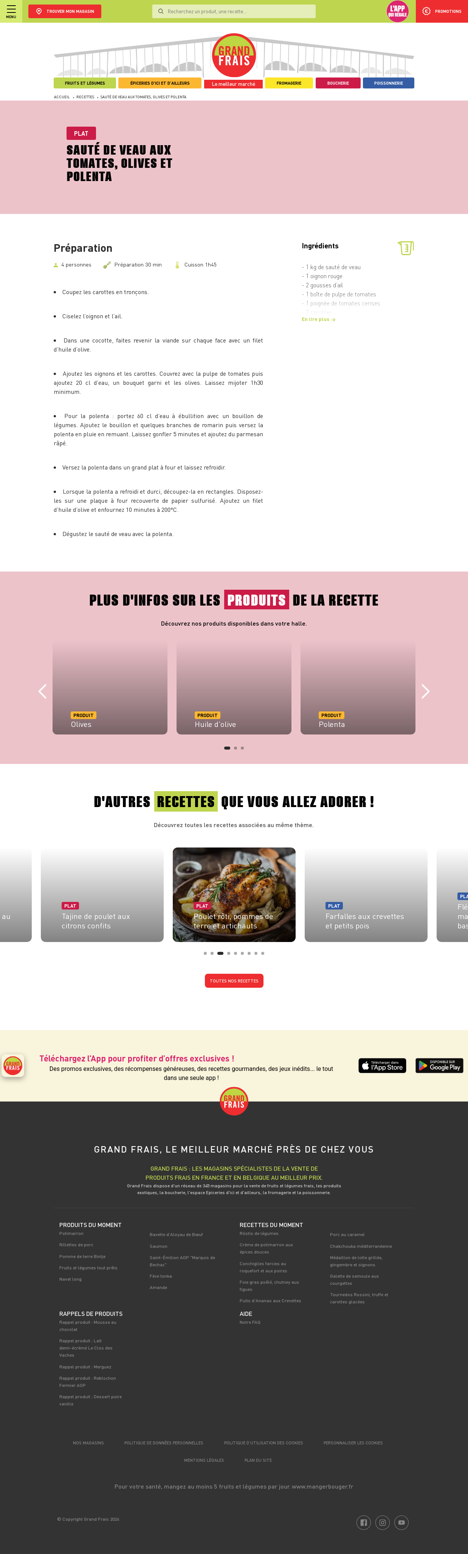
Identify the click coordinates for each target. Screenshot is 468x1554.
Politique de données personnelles (163, 1443)
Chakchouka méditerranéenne (361, 1246)
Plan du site (258, 1460)
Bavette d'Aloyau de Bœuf (176, 1234)
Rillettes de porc (76, 1244)
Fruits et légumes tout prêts (88, 1267)
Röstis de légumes (259, 1233)
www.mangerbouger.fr (322, 1486)
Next (425, 692)
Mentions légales (204, 1460)
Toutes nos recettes (234, 981)
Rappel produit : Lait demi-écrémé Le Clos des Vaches (86, 1347)
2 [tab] (238, 750)
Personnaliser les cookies (353, 1443)
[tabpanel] (110, 687)
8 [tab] (258, 955)
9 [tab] (265, 955)
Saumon (158, 1246)
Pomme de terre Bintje (82, 1256)
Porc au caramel (347, 1234)
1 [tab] (228, 750)
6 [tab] (244, 955)
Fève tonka (161, 1276)
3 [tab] (244, 750)
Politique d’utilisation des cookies (263, 1443)
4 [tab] (231, 955)
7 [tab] (251, 955)
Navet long (70, 1279)
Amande (158, 1287)
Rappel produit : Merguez (85, 1366)
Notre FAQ (250, 1322)
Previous (42, 692)
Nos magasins (88, 1443)
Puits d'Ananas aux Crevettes (270, 1300)
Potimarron (71, 1233)
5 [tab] (238, 955)
